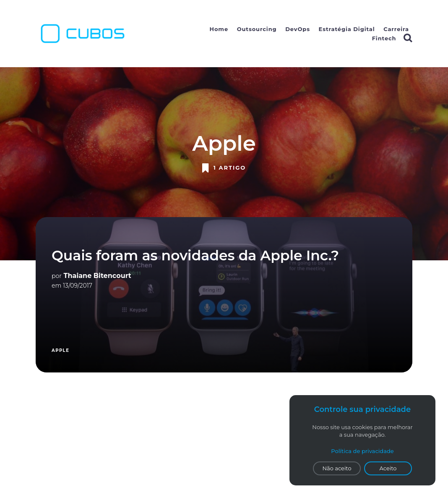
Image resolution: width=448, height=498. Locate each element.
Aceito (388, 468)
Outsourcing (257, 29)
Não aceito (336, 468)
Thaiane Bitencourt (97, 276)
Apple (60, 350)
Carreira (396, 29)
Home (219, 29)
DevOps (297, 29)
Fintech (384, 38)
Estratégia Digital (347, 29)
